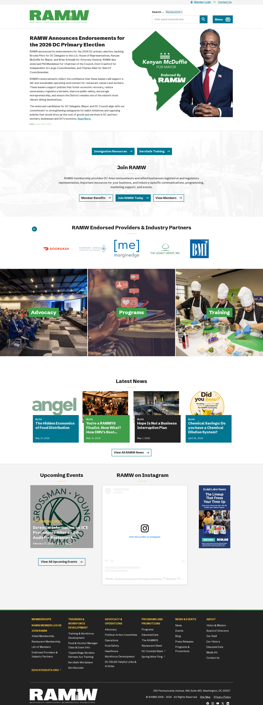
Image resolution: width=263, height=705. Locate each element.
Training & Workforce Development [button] (78, 623)
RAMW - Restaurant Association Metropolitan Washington (134, 579)
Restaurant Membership (46, 641)
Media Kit (211, 652)
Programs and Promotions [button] (152, 621)
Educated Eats (150, 634)
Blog (178, 636)
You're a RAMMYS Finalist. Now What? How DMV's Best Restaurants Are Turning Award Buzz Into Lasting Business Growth (105, 427)
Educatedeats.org (45, 670)
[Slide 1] (37, 124)
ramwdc (172, 579)
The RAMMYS (150, 640)
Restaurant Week (152, 645)
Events (179, 630)
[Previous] (34, 229)
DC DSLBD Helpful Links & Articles (120, 664)
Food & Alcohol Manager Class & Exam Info (83, 645)
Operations (111, 640)
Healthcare (111, 651)
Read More (84, 118)
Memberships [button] (41, 619)
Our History (213, 641)
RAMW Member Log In (46, 625)
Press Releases (184, 641)
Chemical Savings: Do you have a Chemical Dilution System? (207, 427)
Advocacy (111, 629)
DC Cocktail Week (152, 651)
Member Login (200, 2)
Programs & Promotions (182, 649)
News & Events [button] (185, 619)
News (178, 625)
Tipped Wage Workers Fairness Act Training (81, 654)
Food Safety (112, 645)
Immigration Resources (110, 151)
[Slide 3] (49, 124)
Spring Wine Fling (152, 656)
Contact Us (225, 2)
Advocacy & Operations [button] (113, 621)
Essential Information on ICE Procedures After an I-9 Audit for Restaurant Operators (60, 532)
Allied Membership (43, 636)
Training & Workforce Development (81, 635)
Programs (147, 629)
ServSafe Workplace (80, 662)
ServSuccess (75, 667)
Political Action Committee (121, 634)
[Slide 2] (43, 124)
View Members (166, 198)
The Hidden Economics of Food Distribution (55, 425)
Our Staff (211, 636)
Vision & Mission (216, 625)
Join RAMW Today (130, 198)
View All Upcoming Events (59, 561)
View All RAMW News (129, 452)
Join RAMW (39, 630)
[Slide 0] (32, 124)
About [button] (211, 619)
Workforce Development (120, 656)
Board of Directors (217, 630)
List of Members (41, 646)
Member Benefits (93, 198)
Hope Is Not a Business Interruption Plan (157, 425)
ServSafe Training (151, 151)
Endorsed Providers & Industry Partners (45, 654)
